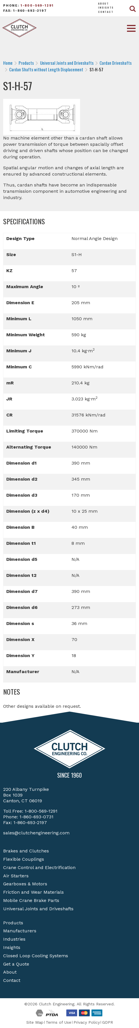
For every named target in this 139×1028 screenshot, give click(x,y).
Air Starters (16, 875)
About (103, 3)
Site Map (34, 1022)
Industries (14, 939)
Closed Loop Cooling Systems (35, 955)
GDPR (107, 1022)
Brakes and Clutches (26, 851)
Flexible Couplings (23, 859)
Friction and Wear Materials (33, 892)
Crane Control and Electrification (39, 867)
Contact (106, 12)
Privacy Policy (87, 1022)
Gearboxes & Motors (25, 884)
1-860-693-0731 (36, 816)
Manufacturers (19, 930)
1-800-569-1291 (37, 5)
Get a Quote (16, 964)
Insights (106, 7)
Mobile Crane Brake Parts (31, 900)
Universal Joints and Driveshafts (38, 908)
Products (13, 922)
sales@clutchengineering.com (36, 833)
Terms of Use (58, 1022)
